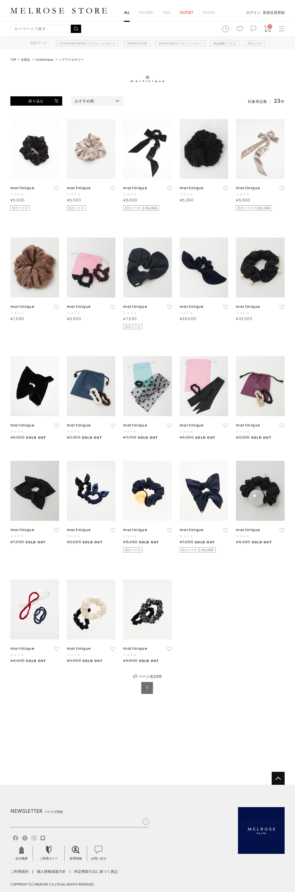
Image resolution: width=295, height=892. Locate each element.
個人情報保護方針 (51, 871)
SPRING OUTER (137, 43)
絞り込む (36, 101)
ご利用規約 (19, 871)
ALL (127, 12)
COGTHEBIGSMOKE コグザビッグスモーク (87, 43)
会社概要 (21, 853)
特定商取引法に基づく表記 (96, 871)
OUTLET (186, 12)
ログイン (253, 12)
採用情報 (75, 853)
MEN (166, 12)
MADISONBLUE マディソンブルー (180, 43)
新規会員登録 (274, 12)
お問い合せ (98, 853)
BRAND (209, 12)
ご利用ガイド (48, 853)
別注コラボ (255, 43)
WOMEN (146, 12)
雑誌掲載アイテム (224, 43)
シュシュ (17, 194)
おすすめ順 (84, 101)
